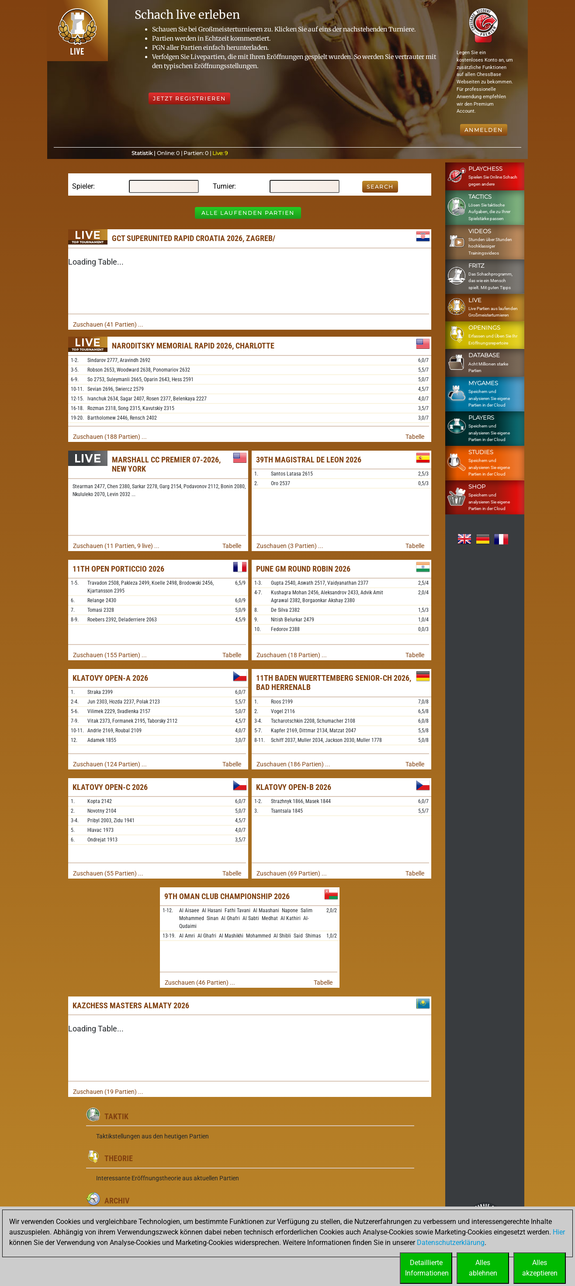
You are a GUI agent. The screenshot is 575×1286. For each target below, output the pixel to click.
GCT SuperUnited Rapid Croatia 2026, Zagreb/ (193, 238)
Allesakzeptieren (540, 1267)
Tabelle (414, 436)
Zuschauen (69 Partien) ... (291, 873)
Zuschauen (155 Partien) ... (110, 655)
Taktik (116, 1116)
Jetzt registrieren (189, 98)
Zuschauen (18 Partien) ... (291, 655)
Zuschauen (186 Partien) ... (293, 764)
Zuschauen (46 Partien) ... (200, 982)
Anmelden (483, 130)
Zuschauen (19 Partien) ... (108, 1091)
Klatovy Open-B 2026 (293, 787)
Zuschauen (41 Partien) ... (108, 324)
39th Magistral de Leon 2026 (308, 459)
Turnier (223, 186)
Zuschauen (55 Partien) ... (108, 873)
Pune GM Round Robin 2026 (303, 568)
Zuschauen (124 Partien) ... (110, 764)
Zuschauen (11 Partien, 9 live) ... (116, 545)
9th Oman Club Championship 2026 (227, 896)
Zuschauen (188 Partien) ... (110, 436)
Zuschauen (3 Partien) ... (289, 545)
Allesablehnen (483, 1267)
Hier (559, 1232)
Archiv (116, 1200)
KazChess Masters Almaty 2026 (131, 1005)
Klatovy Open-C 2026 (110, 787)
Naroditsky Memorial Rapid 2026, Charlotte (193, 345)
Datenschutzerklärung (451, 1242)
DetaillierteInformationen (427, 1267)
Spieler (82, 186)
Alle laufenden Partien (247, 213)
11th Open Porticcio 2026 (118, 568)
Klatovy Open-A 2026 (110, 678)
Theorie (118, 1158)
